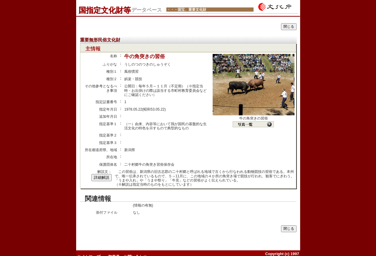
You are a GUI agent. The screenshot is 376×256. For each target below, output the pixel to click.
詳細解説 (101, 177)
